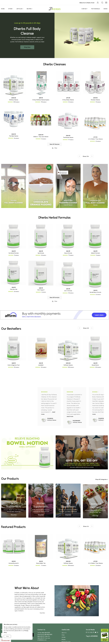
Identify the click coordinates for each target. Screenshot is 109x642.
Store (10, 8)
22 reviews (98, 565)
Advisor (104, 630)
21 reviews (16, 565)
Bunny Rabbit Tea (40, 563)
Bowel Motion (95, 365)
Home (3, 8)
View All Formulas (54, 304)
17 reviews (43, 565)
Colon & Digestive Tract (14, 365)
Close (7, 636)
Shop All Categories (101, 481)
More (105, 8)
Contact (84, 8)
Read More (42, 613)
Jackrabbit (41, 365)
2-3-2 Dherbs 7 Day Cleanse (95, 563)
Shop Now (27, 47)
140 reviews (43, 367)
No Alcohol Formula (14, 284)
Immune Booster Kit (14, 563)
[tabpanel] (68, 186)
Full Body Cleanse (13, 131)
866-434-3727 (46, 632)
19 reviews (16, 286)
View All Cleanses (54, 151)
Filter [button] (54, 155)
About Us (64, 632)
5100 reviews (16, 133)
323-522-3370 (48, 634)
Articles (19, 8)
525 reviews (98, 367)
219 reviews (16, 367)
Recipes (29, 8)
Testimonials (95, 8)
